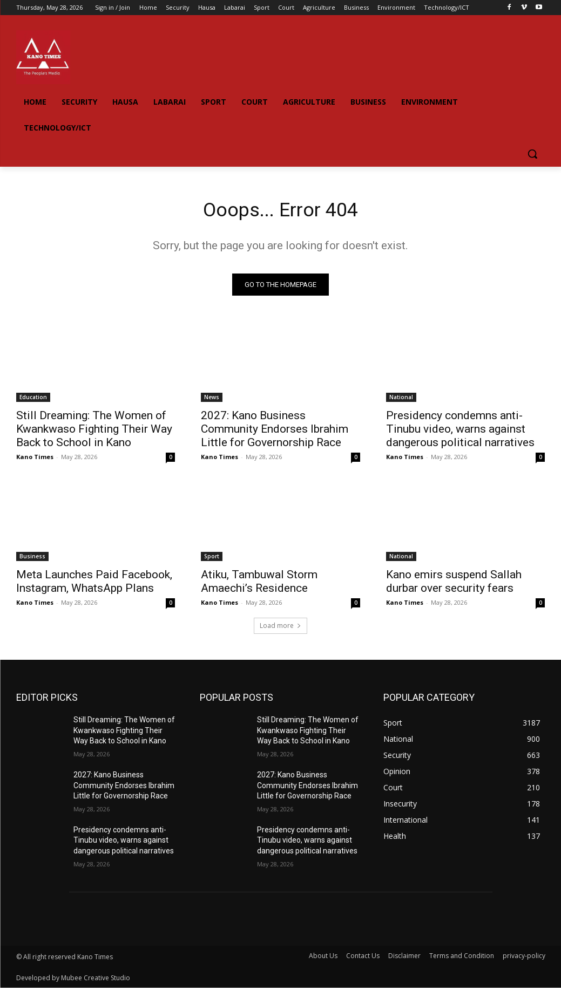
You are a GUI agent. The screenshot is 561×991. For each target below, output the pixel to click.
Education (33, 400)
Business (32, 559)
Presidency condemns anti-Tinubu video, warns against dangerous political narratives (460, 432)
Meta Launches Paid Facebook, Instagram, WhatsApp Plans (94, 584)
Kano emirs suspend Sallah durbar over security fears (454, 584)
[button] (532, 154)
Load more (280, 628)
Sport (211, 559)
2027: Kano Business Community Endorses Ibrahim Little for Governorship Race (274, 432)
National (401, 400)
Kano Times (34, 460)
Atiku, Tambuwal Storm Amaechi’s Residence (259, 584)
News (211, 400)
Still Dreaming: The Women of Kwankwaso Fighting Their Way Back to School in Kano (94, 432)
